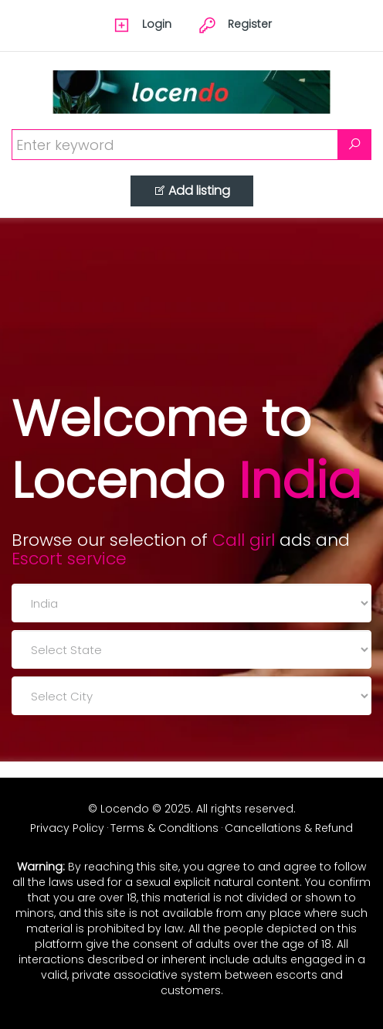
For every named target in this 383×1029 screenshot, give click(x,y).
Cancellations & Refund (289, 828)
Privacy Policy (67, 828)
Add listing (192, 190)
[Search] (354, 144)
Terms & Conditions (164, 828)
